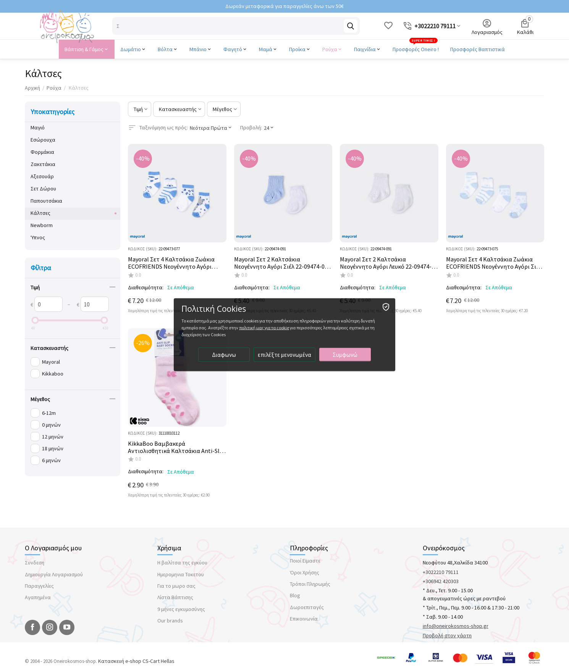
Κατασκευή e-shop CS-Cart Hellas (136, 661)
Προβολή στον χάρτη (447, 635)
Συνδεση (34, 562)
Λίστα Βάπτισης (175, 597)
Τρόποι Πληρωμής (310, 583)
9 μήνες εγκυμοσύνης (181, 609)
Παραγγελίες (39, 585)
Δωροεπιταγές (307, 607)
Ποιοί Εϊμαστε (305, 560)
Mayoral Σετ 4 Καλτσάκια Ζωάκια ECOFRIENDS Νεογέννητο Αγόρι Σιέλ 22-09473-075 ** (494, 263)
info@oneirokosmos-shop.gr (455, 625)
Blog (295, 595)
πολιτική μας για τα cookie (264, 327)
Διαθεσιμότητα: (145, 287)
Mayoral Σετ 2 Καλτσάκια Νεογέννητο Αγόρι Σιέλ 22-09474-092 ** (282, 263)
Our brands (170, 620)
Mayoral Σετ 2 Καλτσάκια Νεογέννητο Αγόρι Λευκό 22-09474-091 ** (386, 263)
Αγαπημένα (38, 597)
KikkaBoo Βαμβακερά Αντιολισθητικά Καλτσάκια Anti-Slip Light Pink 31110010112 (176, 447)
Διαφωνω (224, 354)
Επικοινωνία (304, 618)
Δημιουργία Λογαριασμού (54, 574)
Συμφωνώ (345, 354)
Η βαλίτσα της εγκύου (182, 562)
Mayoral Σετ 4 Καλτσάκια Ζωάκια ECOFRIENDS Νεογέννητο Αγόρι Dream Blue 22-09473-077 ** (171, 263)
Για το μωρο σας (176, 585)
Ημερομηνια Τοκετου (180, 574)
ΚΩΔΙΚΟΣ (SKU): (142, 248)
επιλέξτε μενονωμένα (284, 354)
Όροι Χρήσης (304, 572)
